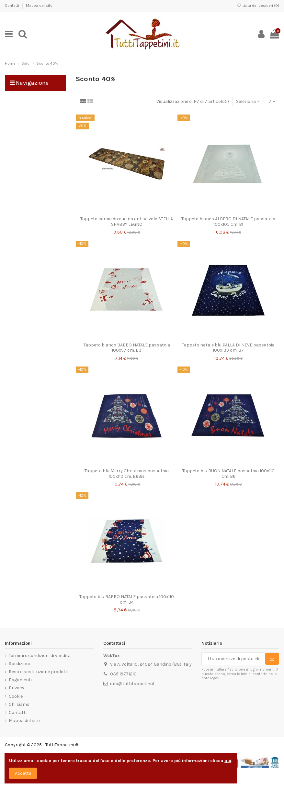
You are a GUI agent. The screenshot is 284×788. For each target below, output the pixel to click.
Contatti (12, 5)
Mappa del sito (39, 5)
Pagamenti (20, 680)
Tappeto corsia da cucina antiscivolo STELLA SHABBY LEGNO (126, 221)
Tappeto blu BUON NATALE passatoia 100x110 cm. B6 (228, 473)
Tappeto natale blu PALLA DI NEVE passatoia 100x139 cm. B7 (228, 347)
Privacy (16, 688)
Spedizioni (19, 663)
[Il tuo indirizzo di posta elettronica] (233, 659)
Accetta (23, 773)
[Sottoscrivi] (272, 659)
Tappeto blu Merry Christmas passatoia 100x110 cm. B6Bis (127, 473)
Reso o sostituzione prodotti (38, 671)
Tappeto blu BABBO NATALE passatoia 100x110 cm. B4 (126, 599)
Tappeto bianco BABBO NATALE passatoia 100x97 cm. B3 (127, 347)
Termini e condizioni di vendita (40, 655)
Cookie (16, 696)
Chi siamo (19, 704)
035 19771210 (123, 674)
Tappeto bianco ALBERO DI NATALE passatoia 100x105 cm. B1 (228, 221)
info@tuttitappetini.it (132, 683)
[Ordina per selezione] (248, 101)
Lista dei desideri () (258, 5)
